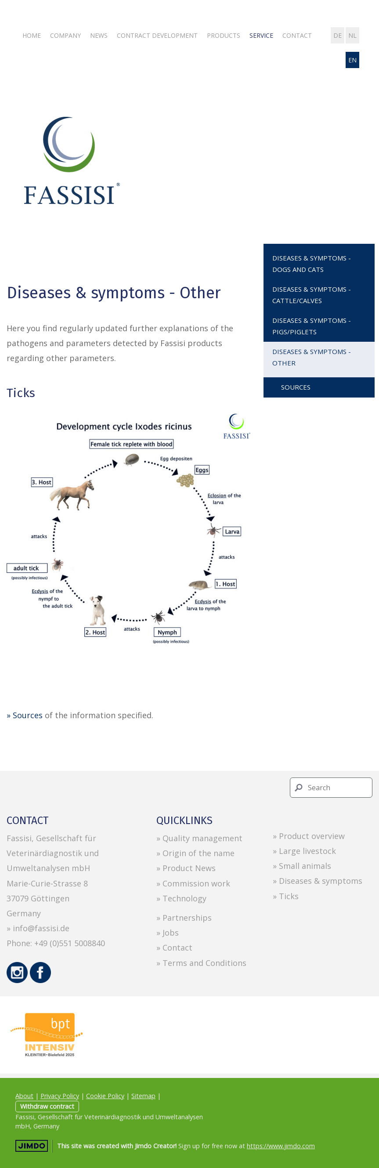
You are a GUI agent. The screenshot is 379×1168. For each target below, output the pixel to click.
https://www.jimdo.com (281, 1146)
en (352, 60)
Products (223, 35)
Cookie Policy (105, 1096)
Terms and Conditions (204, 963)
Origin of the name (198, 853)
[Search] (331, 787)
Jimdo (31, 1146)
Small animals (305, 866)
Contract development (157, 35)
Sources (295, 387)
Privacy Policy (59, 1096)
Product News (189, 868)
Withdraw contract (47, 1106)
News (99, 35)
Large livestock (307, 851)
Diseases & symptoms (320, 880)
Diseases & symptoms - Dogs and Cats (311, 263)
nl (352, 35)
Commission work (196, 883)
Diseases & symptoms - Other (311, 357)
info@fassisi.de (41, 928)
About (24, 1096)
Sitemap (143, 1096)
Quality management (202, 838)
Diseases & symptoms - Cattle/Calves (311, 295)
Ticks (289, 896)
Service (261, 35)
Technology (184, 898)
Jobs (170, 932)
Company (65, 35)
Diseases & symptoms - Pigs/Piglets (311, 326)
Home (31, 35)
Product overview (312, 836)
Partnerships (187, 917)
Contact (297, 35)
